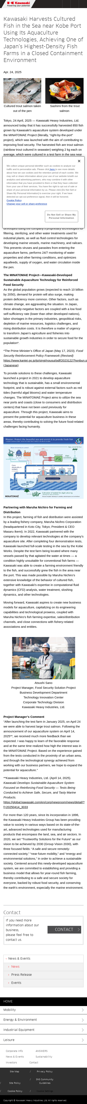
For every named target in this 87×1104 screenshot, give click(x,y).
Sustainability (44, 1057)
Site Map (14, 1071)
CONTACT (64, 930)
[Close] (79, 161)
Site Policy (15, 1083)
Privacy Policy (45, 1071)
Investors (11, 1063)
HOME (7, 1001)
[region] (43, 192)
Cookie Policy (15, 1091)
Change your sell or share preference (27, 204)
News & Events (15, 1057)
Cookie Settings (45, 1091)
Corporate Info (14, 1051)
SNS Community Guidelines (44, 1081)
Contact (33, 1063)
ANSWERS (42, 1051)
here (52, 169)
